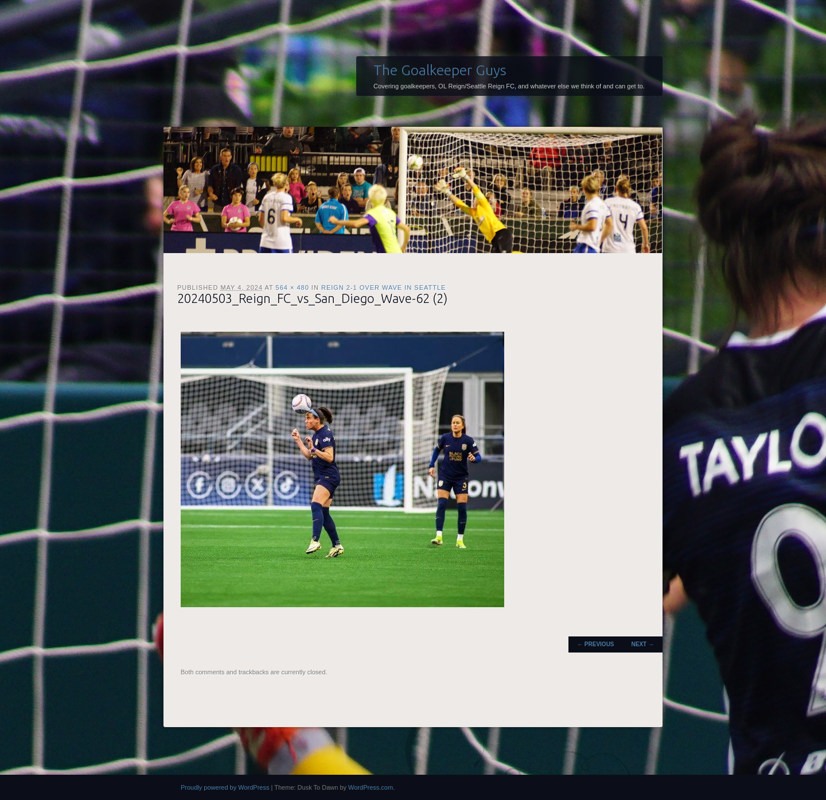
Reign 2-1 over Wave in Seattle (383, 287)
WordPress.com (370, 787)
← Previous (595, 644)
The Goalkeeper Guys (439, 70)
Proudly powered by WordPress (225, 787)
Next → (643, 644)
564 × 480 (292, 287)
